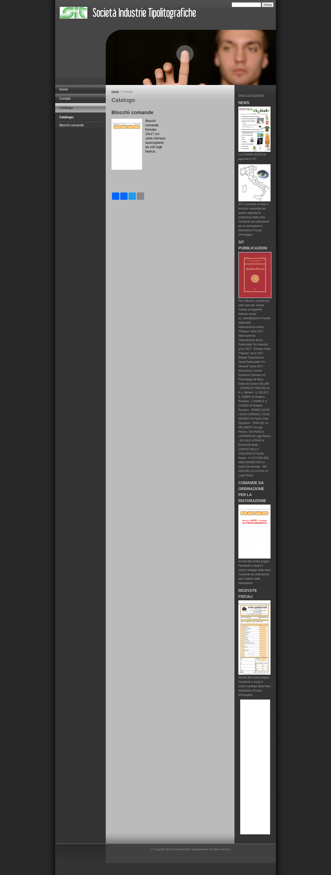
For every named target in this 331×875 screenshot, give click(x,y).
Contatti (64, 98)
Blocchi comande (71, 125)
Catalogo (66, 108)
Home (63, 89)
